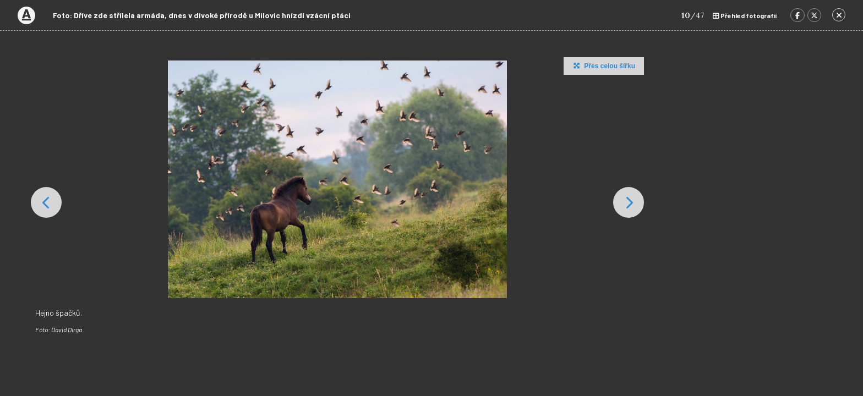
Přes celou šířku (603, 65)
